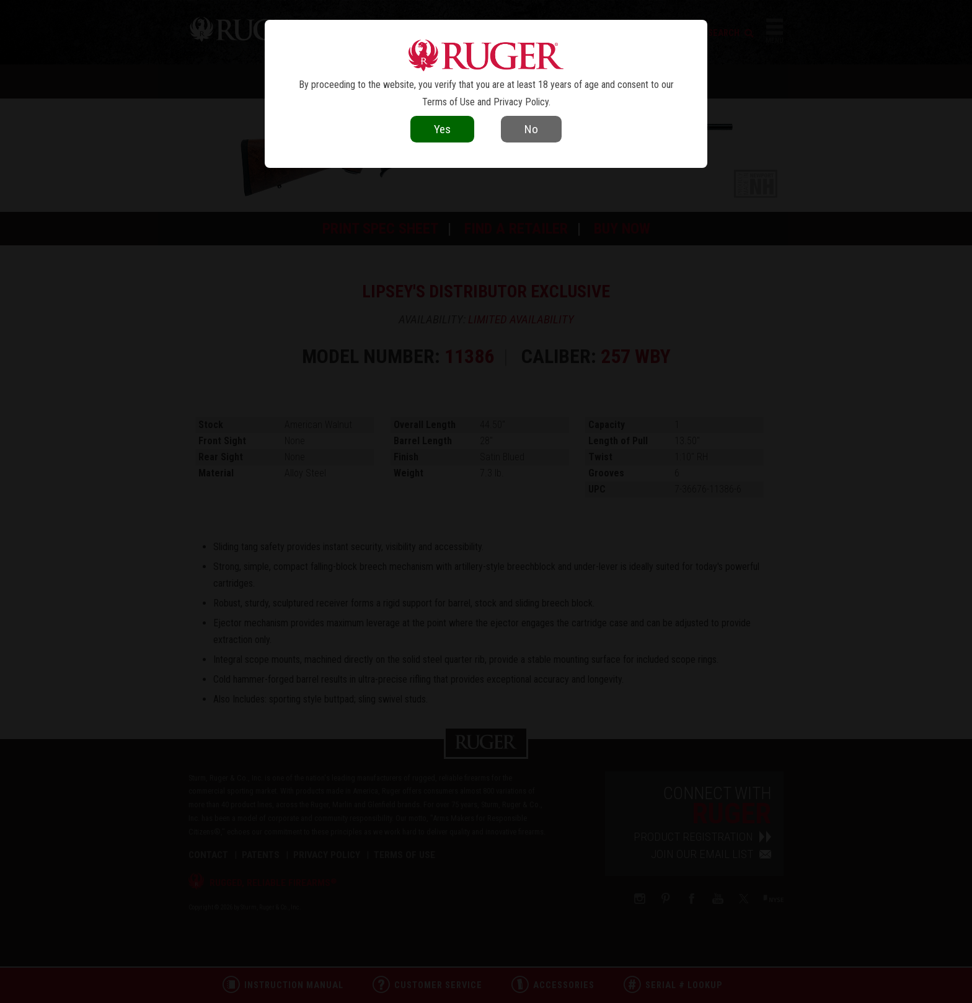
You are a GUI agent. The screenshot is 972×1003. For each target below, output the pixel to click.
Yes (442, 129)
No (531, 129)
